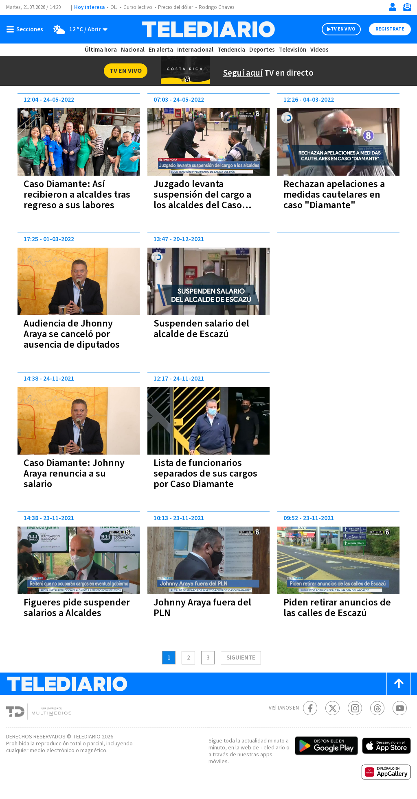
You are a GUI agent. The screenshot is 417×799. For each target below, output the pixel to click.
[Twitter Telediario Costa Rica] (332, 708)
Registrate (388, 29)
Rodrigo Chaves (222, 7)
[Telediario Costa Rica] (208, 29)
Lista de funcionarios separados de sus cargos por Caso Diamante (208, 473)
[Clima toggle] (78, 29)
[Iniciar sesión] (392, 7)
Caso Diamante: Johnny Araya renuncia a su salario (76, 473)
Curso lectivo (139, 7)
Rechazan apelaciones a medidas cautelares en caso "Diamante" (337, 195)
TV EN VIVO (336, 29)
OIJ (114, 7)
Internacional (195, 49)
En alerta (161, 49)
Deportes (261, 49)
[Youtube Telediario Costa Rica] (400, 708)
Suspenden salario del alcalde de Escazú (202, 329)
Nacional (133, 49)
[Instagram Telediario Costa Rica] (355, 708)
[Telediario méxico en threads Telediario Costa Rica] (377, 708)
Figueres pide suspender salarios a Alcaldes (77, 607)
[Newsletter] (407, 8)
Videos (317, 49)
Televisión (290, 49)
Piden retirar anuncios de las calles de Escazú (337, 607)
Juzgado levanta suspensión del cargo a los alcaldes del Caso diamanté (204, 200)
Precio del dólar (178, 7)
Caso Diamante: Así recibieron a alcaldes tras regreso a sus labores (78, 195)
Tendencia (230, 49)
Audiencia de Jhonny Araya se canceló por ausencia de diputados (72, 334)
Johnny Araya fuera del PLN (204, 607)
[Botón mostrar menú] (26, 29)
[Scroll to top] (398, 684)
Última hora (101, 49)
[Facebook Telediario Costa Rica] (310, 708)
